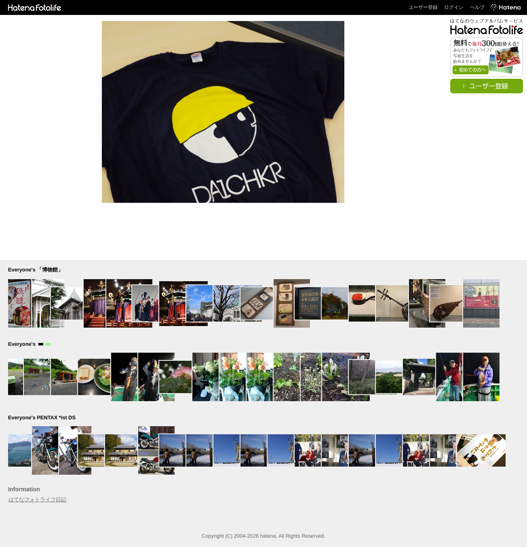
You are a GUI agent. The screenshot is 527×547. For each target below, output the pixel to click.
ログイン (454, 7)
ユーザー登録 (423, 7)
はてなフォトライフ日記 (37, 500)
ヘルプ (477, 7)
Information (24, 489)
